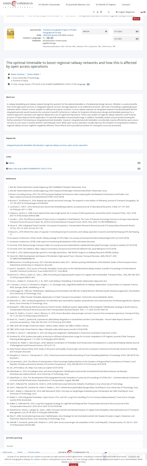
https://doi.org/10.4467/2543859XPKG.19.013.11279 (30, 168)
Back (136, 18)
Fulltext (11, 163)
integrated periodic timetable (19, 145)
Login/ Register (125, 11)
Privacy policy (34, 452)
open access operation (78, 145)
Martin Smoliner (18, 74)
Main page (7, 452)
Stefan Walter (33, 74)
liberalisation (38, 145)
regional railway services (56, 145)
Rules (20, 452)
